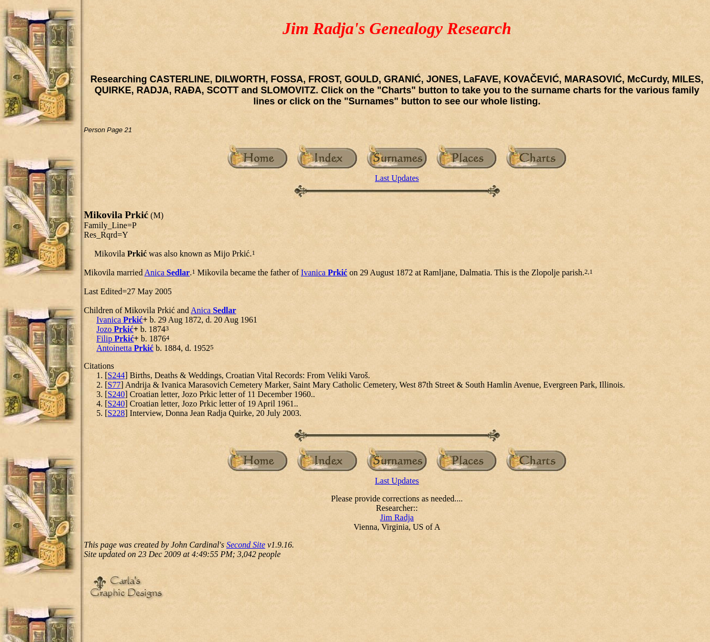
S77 (114, 384)
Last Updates (397, 178)
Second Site (245, 544)
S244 (116, 375)
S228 (116, 413)
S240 (116, 394)
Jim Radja (396, 517)
